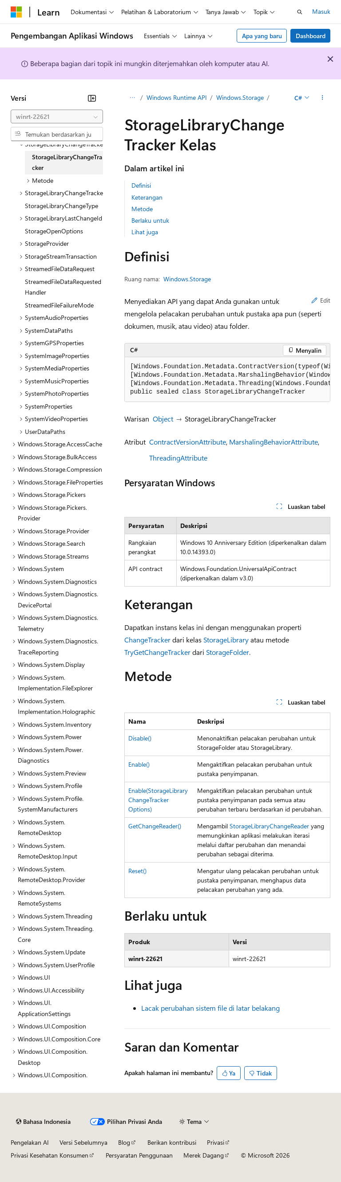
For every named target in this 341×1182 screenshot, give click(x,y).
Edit (320, 300)
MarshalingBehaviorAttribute (273, 441)
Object (163, 418)
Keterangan (147, 197)
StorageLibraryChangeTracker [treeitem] (67, 162)
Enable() (139, 764)
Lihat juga (144, 232)
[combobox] (57, 117)
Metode (142, 209)
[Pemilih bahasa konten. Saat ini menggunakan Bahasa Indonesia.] (43, 1122)
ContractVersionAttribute (187, 441)
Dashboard (310, 36)
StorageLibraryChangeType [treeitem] (61, 205)
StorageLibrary (226, 639)
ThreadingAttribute (178, 457)
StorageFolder (227, 652)
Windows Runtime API (177, 97)
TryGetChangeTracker (157, 652)
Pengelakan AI (30, 1142)
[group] (227, 379)
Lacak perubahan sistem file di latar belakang (210, 1008)
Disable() (139, 738)
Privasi (215, 1142)
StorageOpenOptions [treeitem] (54, 231)
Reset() (137, 871)
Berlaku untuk (150, 220)
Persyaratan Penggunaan (139, 1155)
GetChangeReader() (154, 826)
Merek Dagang (203, 1155)
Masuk (321, 11)
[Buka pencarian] (300, 12)
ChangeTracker (147, 639)
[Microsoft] (16, 12)
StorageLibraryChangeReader (269, 826)
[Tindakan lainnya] (322, 98)
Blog (124, 1142)
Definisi (141, 185)
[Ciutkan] (92, 98)
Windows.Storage (240, 97)
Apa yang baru (262, 36)
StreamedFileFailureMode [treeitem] (59, 305)
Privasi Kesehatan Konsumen (49, 1155)
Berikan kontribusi (171, 1142)
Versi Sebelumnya (83, 1142)
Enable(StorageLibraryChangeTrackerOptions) (158, 799)
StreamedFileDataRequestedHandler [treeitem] (63, 287)
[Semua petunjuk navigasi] (132, 98)
